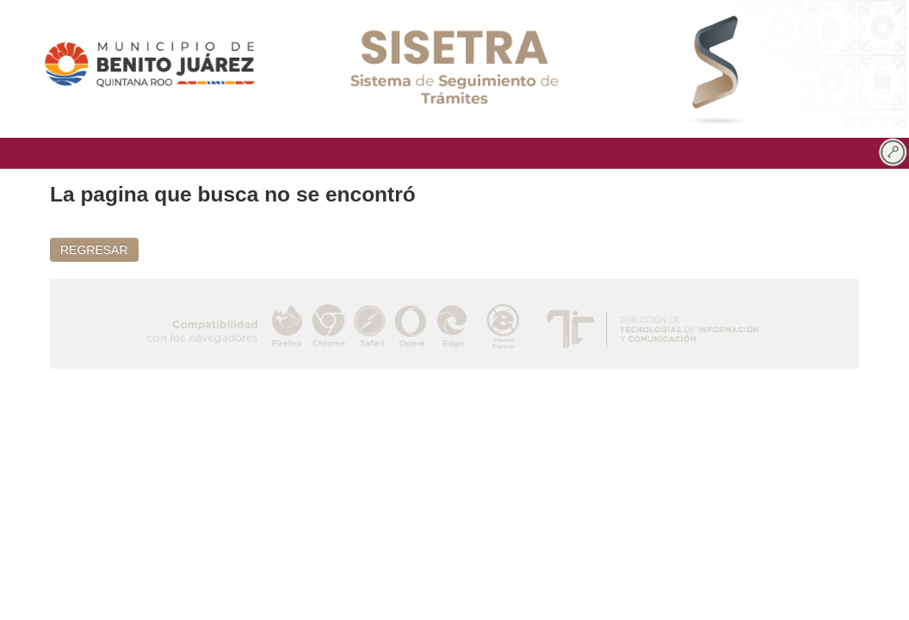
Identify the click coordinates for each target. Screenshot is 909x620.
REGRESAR (94, 250)
